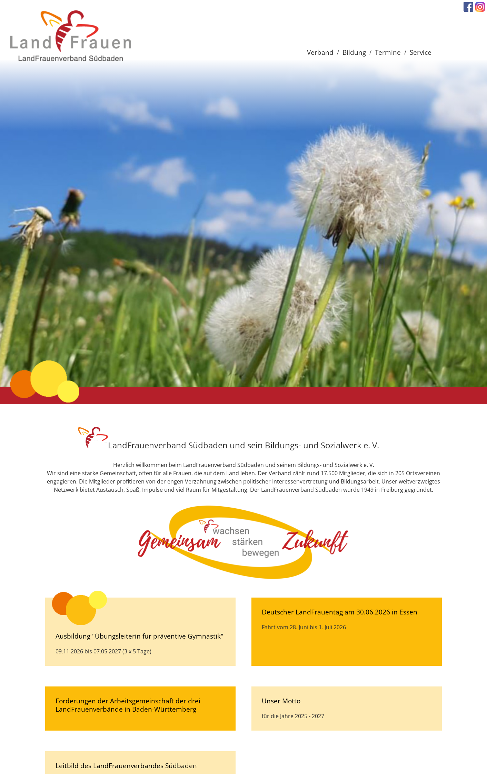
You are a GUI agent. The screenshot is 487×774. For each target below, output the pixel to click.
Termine (388, 52)
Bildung (354, 52)
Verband (320, 52)
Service (420, 52)
